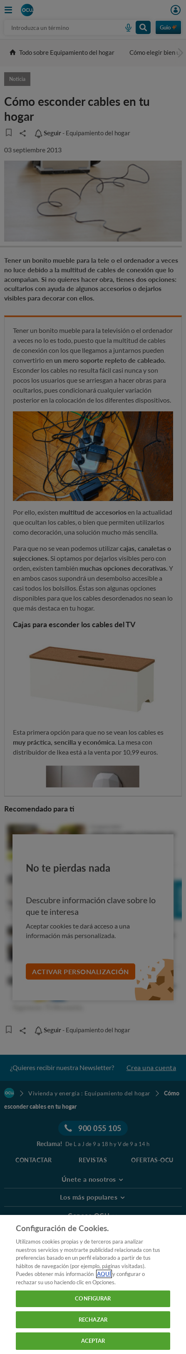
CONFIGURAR (93, 1298)
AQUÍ (104, 1274)
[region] (93, 1284)
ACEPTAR (93, 1340)
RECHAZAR (93, 1319)
